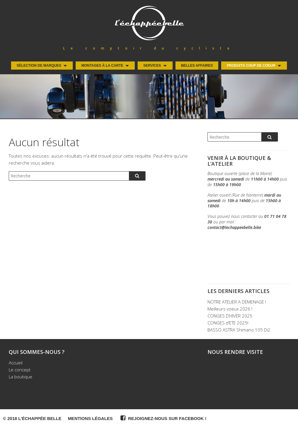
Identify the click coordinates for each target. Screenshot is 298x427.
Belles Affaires (197, 65)
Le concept (20, 370)
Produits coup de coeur (251, 65)
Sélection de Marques (39, 65)
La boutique (20, 377)
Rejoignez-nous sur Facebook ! (162, 418)
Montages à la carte (102, 65)
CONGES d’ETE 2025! (227, 323)
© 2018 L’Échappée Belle (32, 418)
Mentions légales (90, 418)
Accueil (15, 363)
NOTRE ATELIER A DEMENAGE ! (236, 302)
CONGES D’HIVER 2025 (229, 316)
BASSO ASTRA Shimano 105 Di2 (238, 330)
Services (152, 65)
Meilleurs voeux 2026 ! (229, 309)
